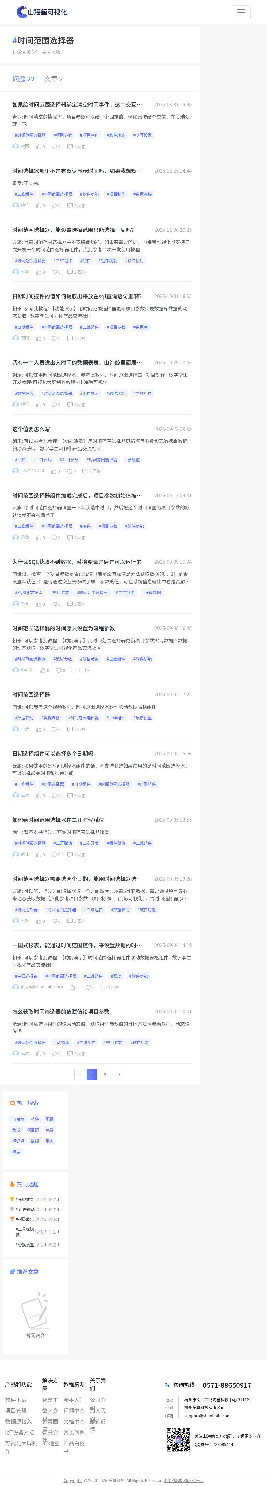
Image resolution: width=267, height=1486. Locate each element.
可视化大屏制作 (21, 1443)
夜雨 (20, 146)
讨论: (41, 1199)
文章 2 (53, 78)
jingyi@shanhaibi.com (37, 987)
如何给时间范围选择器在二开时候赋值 (58, 820)
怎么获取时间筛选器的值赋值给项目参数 (61, 1011)
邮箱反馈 (98, 1421)
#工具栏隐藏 (25, 1231)
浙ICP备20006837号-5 (184, 1480)
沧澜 (17, 1023)
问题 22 (23, 78)
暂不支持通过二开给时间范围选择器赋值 (66, 832)
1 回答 (75, 147)
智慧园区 (50, 1421)
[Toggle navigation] (241, 12)
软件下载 (16, 1400)
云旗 (17, 241)
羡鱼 (20, 537)
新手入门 (74, 1400)
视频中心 (74, 1410)
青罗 (17, 116)
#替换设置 (25, 1244)
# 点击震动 (25, 1209)
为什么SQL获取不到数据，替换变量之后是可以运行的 (77, 562)
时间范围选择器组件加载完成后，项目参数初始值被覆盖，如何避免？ (77, 495)
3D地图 (51, 1443)
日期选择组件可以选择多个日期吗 (52, 753)
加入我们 (98, 1410)
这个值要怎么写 (31, 429)
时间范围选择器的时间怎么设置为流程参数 (63, 628)
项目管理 (16, 1410)
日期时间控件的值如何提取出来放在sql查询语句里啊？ (78, 296)
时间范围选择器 (31, 694)
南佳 (17, 573)
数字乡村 (50, 1410)
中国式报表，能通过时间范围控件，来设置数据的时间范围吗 (77, 945)
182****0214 (28, 471)
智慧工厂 (50, 1400)
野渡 (20, 603)
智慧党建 (50, 1432)
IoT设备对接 (19, 1432)
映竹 (20, 205)
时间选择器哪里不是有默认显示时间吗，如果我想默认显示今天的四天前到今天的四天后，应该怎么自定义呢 (77, 171)
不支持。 (33, 183)
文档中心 (74, 1421)
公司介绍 (98, 1400)
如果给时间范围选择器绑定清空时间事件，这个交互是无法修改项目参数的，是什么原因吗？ (77, 104)
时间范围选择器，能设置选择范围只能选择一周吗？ (74, 230)
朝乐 (17, 308)
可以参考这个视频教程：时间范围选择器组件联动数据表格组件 (90, 706)
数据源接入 (18, 1421)
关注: (54, 1199)
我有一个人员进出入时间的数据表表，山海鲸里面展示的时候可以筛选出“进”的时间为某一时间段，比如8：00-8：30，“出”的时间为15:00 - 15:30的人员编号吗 (77, 362)
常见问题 (74, 1432)
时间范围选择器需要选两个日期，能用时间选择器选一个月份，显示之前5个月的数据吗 (77, 879)
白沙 (20, 729)
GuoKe (22, 670)
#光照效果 (25, 1199)
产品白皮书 (74, 1443)
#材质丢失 (25, 1219)
